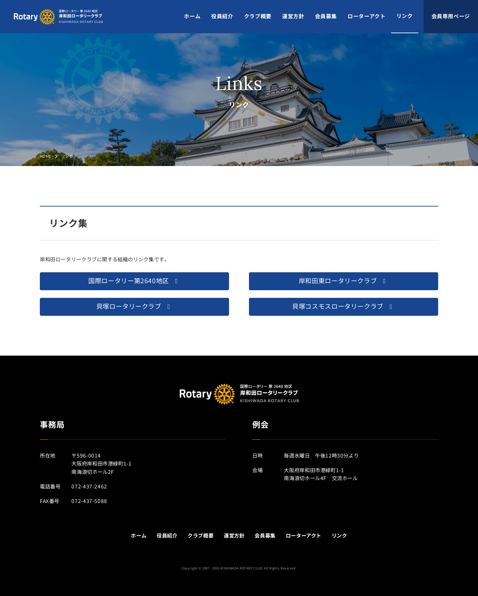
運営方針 (293, 16)
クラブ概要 (258, 16)
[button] (134, 281)
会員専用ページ (451, 16)
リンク (404, 16)
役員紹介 (222, 16)
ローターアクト (366, 16)
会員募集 (326, 16)
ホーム (192, 16)
